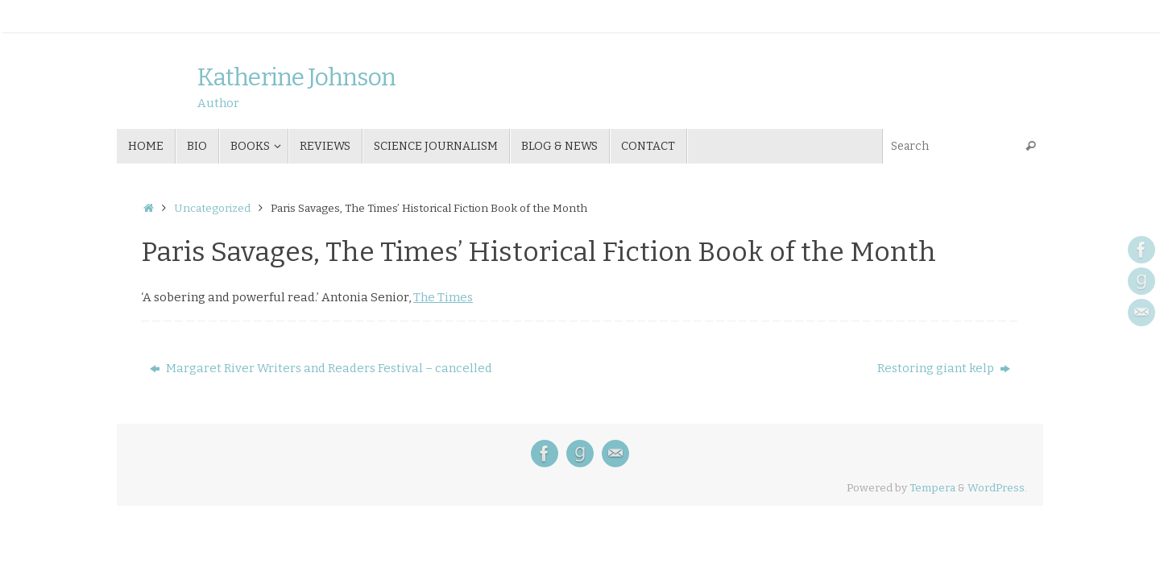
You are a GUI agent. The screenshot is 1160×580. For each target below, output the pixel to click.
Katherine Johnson (296, 77)
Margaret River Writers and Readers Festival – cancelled (321, 368)
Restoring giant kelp (943, 368)
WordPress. (997, 488)
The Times (443, 297)
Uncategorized (212, 208)
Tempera (932, 488)
